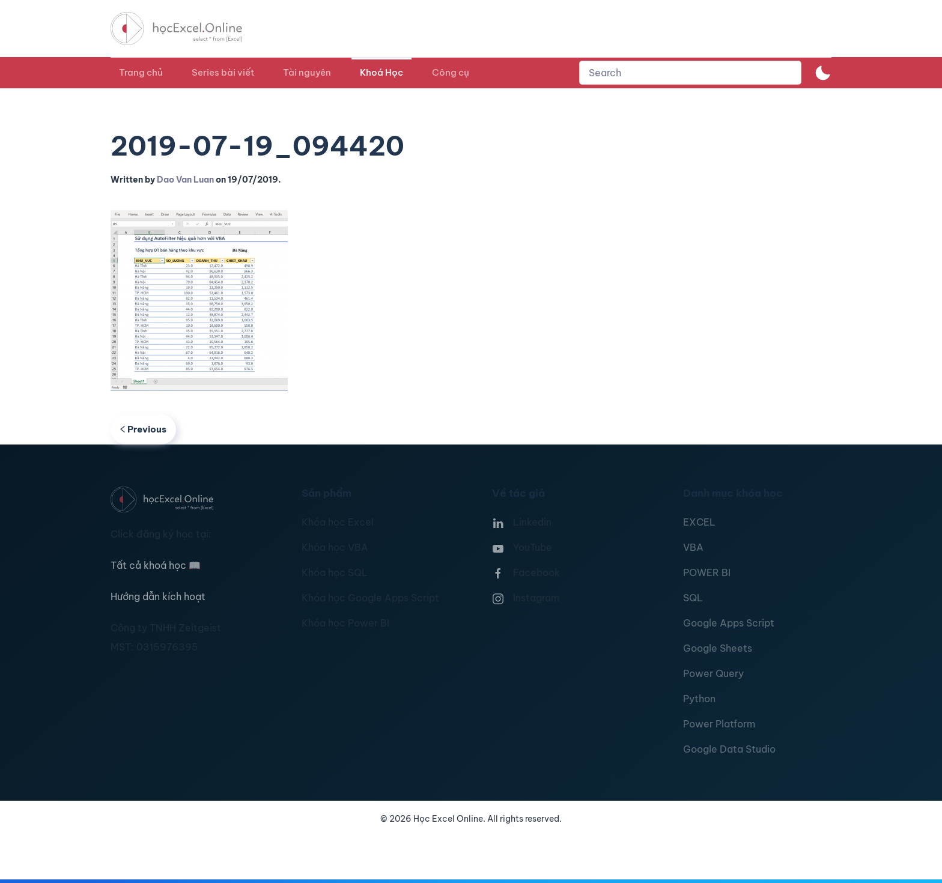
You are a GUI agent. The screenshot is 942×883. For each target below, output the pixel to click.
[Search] (690, 73)
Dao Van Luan (185, 179)
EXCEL (699, 522)
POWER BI (707, 572)
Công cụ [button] (450, 72)
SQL (693, 598)
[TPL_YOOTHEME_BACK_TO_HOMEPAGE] (187, 28)
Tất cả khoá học (156, 565)
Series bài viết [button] (223, 72)
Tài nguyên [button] (307, 72)
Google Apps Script (728, 623)
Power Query (713, 673)
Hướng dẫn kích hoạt (158, 596)
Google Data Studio (729, 749)
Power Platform (719, 724)
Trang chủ (141, 72)
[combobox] (690, 73)
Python (699, 699)
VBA (693, 547)
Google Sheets (717, 648)
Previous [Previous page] (143, 429)
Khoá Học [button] (381, 72)
